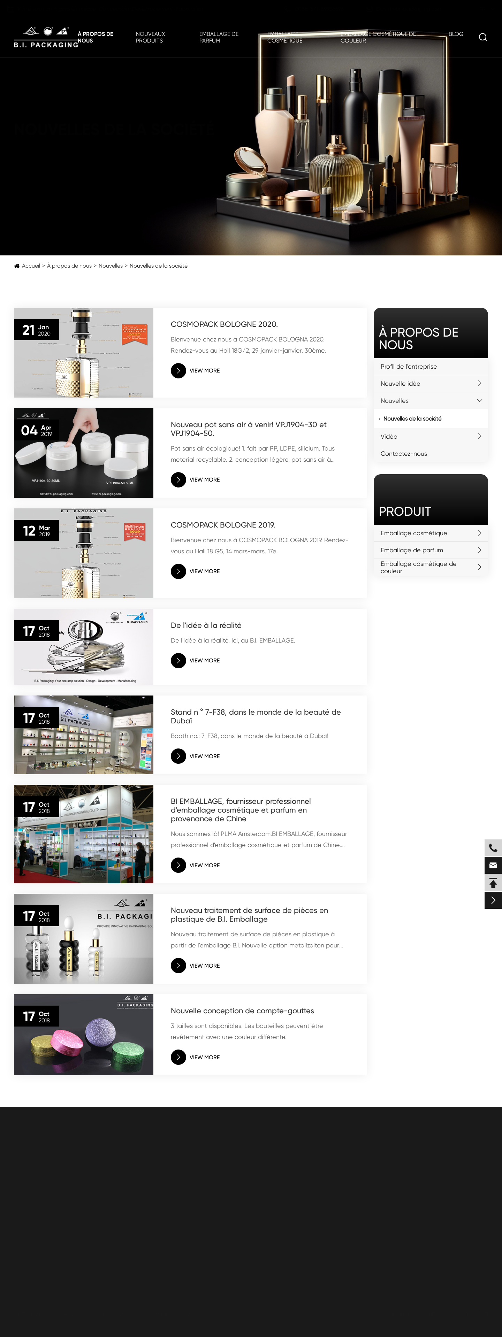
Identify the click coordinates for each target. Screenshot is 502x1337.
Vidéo (389, 436)
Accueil (31, 265)
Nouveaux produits (150, 37)
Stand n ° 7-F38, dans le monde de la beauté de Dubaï (256, 716)
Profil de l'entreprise (409, 366)
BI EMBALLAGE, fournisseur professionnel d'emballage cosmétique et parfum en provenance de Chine (241, 810)
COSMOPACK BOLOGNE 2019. (223, 525)
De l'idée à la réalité (206, 625)
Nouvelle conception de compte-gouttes (242, 1010)
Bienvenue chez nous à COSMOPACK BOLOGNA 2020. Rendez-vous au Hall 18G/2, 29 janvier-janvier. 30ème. (248, 345)
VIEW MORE (195, 370)
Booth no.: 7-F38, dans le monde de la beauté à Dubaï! (249, 735)
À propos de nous (95, 37)
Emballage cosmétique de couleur (378, 37)
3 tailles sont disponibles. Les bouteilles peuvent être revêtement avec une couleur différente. (247, 1031)
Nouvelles (111, 265)
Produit (405, 511)
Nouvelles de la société (159, 265)
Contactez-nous (404, 453)
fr (476, 9)
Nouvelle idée (400, 383)
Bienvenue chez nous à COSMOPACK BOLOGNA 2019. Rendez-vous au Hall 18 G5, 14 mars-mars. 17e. (260, 545)
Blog (456, 34)
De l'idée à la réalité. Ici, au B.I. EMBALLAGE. (233, 640)
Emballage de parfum (218, 37)
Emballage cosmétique (284, 37)
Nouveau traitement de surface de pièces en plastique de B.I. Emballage (249, 914)
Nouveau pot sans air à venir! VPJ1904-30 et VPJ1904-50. (249, 429)
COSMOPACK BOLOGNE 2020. (224, 324)
